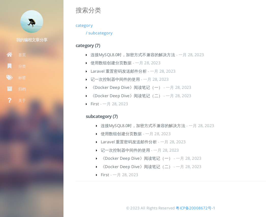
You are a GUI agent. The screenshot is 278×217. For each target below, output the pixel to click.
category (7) (88, 45)
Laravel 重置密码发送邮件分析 (119, 71)
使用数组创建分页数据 (111, 63)
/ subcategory (99, 33)
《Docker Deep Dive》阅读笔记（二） (126, 95)
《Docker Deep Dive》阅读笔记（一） (126, 87)
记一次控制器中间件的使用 (115, 79)
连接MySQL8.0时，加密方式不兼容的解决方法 (133, 54)
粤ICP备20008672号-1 (195, 207)
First (95, 104)
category (84, 25)
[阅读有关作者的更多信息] (31, 21)
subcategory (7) (102, 116)
